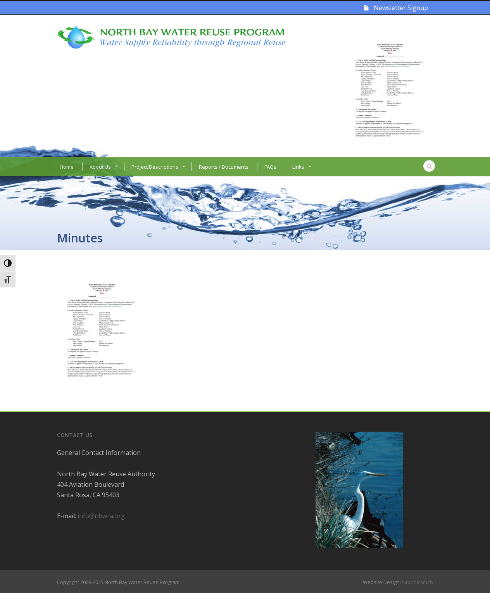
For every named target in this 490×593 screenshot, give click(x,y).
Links (298, 166)
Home (67, 166)
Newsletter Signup (396, 7)
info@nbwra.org (101, 516)
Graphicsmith (417, 582)
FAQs (270, 166)
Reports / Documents (223, 166)
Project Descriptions (154, 166)
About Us (100, 166)
